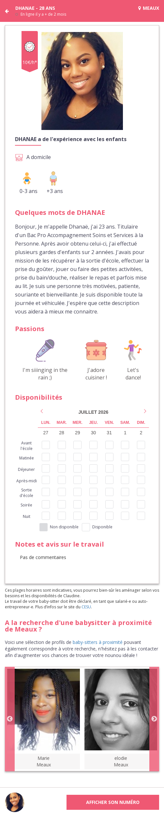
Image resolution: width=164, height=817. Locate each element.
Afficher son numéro (113, 802)
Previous (10, 719)
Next (154, 719)
